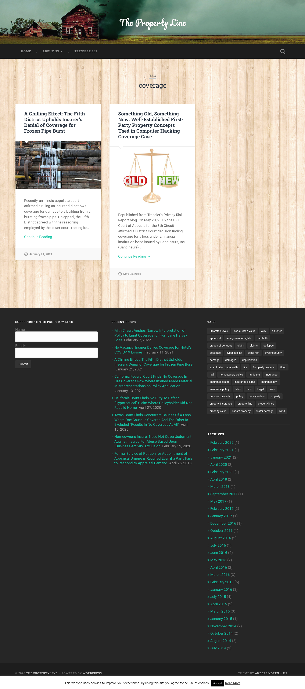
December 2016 (223, 531)
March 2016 (220, 581)
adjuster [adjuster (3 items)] (215, 338)
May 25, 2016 (132, 274)
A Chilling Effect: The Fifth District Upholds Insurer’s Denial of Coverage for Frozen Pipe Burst (54, 122)
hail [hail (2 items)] (224, 375)
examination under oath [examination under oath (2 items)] (225, 368)
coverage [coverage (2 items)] (232, 353)
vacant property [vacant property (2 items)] (220, 419)
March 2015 (220, 618)
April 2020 (218, 473)
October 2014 (221, 640)
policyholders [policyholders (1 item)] (218, 404)
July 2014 (218, 654)
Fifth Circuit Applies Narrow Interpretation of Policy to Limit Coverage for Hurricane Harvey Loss (150, 335)
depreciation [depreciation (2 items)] (276, 360)
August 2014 (220, 647)
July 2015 (218, 603)
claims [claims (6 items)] (274, 346)
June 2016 (218, 560)
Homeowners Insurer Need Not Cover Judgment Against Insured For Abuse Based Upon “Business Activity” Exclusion (152, 440)
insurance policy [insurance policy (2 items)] (244, 390)
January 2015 (221, 625)
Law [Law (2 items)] (276, 390)
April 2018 (218, 487)
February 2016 (222, 589)
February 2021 (222, 458)
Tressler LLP (86, 52)
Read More (232, 683)
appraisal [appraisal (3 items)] (232, 338)
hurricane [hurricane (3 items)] (270, 375)
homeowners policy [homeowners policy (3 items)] (245, 375)
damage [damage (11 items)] (239, 360)
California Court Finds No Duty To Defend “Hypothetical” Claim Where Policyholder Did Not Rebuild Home (153, 402)
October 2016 (221, 538)
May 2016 (218, 567)
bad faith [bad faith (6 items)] (216, 346)
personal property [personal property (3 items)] (245, 397)
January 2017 (221, 524)
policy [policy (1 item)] (266, 397)
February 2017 (222, 516)
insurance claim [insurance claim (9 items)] (238, 382)
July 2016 (218, 552)
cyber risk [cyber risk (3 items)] (273, 353)
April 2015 (218, 611)
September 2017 (223, 502)
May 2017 (218, 509)
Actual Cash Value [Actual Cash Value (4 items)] (247, 331)
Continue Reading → (40, 237)
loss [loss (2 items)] (225, 397)
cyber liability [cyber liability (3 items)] (252, 353)
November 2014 (223, 632)
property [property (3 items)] (238, 404)
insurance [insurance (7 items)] (216, 382)
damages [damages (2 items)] (256, 360)
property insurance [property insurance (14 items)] (262, 404)
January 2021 (221, 466)
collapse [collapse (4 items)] (215, 353)
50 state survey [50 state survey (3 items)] (220, 331)
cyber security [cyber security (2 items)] (219, 360)
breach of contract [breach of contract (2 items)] (239, 346)
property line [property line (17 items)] (218, 412)
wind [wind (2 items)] (264, 419)
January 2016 (221, 596)
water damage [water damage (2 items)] (245, 419)
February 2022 (222, 451)
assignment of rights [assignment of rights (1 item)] (257, 338)
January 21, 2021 (40, 255)
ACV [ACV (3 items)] (268, 331)
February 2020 (222, 480)
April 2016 (218, 574)
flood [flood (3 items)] (213, 375)
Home (26, 52)
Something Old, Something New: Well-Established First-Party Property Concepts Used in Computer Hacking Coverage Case (150, 125)
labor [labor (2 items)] (264, 390)
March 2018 (220, 495)
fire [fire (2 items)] (249, 368)
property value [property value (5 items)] (264, 412)
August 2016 (220, 545)
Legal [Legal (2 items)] (213, 397)
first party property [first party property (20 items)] (269, 368)
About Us (51, 52)
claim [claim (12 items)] (260, 346)
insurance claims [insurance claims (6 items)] (266, 382)
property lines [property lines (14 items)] (241, 412)
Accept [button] (217, 683)
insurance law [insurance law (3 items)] (219, 390)
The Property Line (152, 22)
